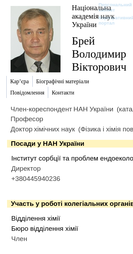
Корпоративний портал (112, 20)
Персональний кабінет (112, 7)
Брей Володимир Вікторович (99, 53)
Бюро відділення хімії (44, 228)
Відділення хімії (35, 218)
